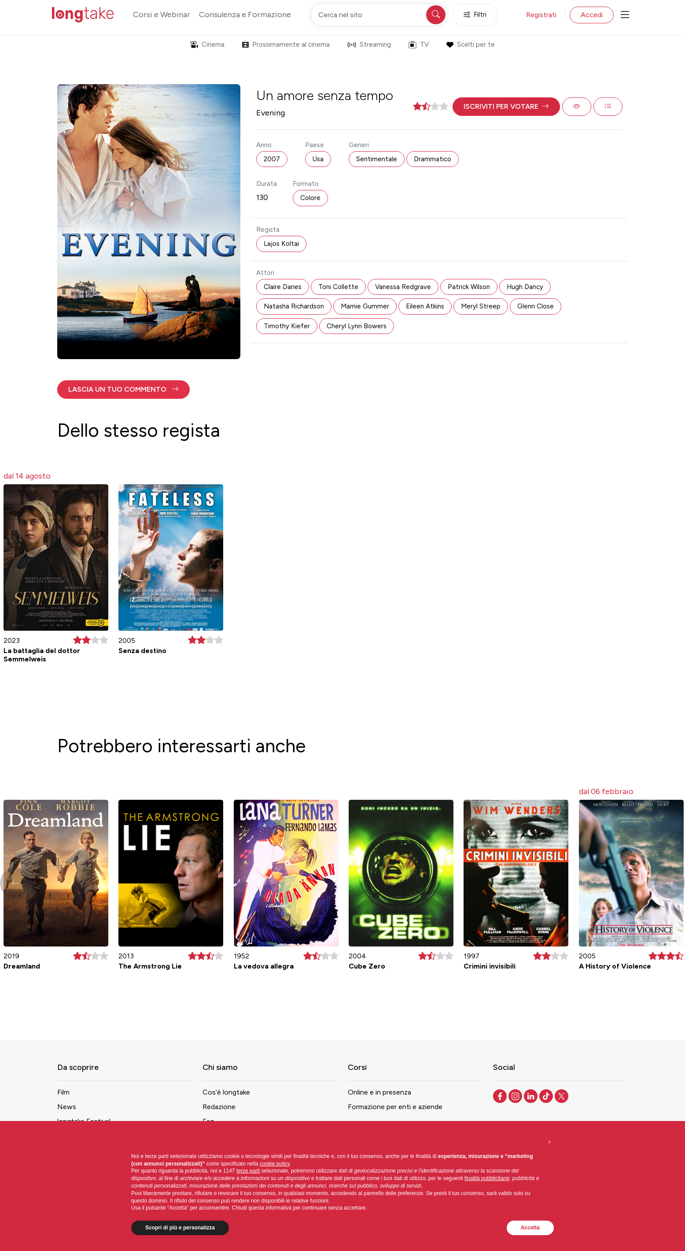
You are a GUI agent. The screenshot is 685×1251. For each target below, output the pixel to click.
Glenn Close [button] (535, 306)
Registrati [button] (541, 15)
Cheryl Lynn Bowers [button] (357, 326)
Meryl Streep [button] (481, 306)
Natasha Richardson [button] (294, 306)
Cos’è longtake (226, 1092)
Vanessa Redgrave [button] (403, 287)
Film (63, 1092)
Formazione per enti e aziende (395, 1107)
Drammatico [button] (432, 159)
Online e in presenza (379, 1092)
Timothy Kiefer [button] (287, 326)
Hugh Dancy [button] (525, 287)
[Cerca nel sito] (379, 15)
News (66, 1107)
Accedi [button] (592, 15)
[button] (506, 106)
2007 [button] (272, 159)
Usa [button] (318, 159)
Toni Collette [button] (338, 287)
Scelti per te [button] (470, 44)
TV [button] (419, 44)
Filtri (475, 15)
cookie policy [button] (275, 1164)
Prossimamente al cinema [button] (286, 44)
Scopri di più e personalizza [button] (180, 1228)
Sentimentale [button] (376, 159)
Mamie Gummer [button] (365, 306)
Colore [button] (310, 198)
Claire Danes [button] (283, 287)
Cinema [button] (207, 44)
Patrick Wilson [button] (469, 287)
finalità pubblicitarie (486, 1178)
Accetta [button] (530, 1228)
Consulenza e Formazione (245, 14)
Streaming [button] (369, 44)
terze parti (248, 1171)
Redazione (219, 1107)
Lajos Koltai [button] (281, 244)
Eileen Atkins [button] (425, 306)
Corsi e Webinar (161, 14)
